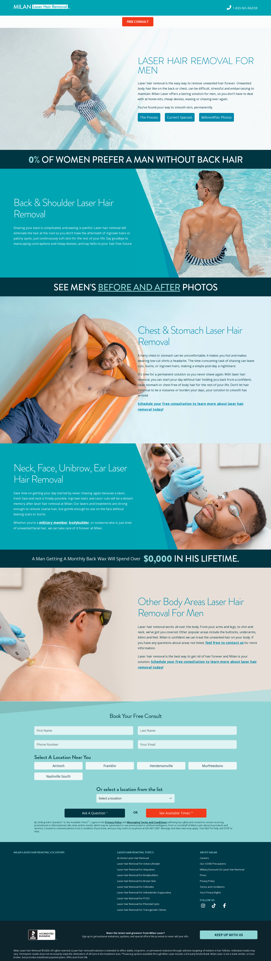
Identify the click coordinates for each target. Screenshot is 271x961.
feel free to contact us (222, 640)
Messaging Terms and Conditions (147, 818)
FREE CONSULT (138, 22)
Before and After (139, 286)
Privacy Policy (113, 818)
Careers (204, 854)
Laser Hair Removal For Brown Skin (136, 874)
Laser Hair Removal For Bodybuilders (137, 869)
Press (203, 869)
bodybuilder (76, 521)
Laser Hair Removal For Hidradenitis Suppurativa (144, 884)
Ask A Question (94, 810)
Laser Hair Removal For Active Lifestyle (138, 859)
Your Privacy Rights (210, 884)
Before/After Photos (225, 117)
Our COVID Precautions (213, 859)
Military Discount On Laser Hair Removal (222, 864)
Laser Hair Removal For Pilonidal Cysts (138, 895)
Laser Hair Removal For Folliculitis (135, 879)
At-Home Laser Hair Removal (133, 854)
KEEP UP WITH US (228, 924)
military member (52, 521)
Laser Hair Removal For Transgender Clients (141, 900)
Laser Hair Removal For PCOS (133, 890)
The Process (151, 117)
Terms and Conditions (212, 879)
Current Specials (185, 117)
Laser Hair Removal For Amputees (136, 864)
